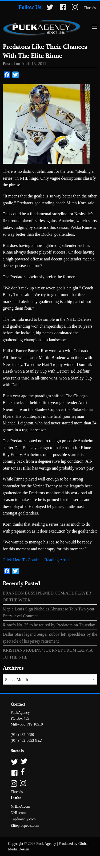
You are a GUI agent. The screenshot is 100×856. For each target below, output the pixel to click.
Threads (90, 8)
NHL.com (18, 813)
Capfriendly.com (23, 819)
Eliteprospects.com (25, 826)
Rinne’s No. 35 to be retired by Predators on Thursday (49, 625)
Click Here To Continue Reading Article (37, 560)
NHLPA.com (20, 806)
